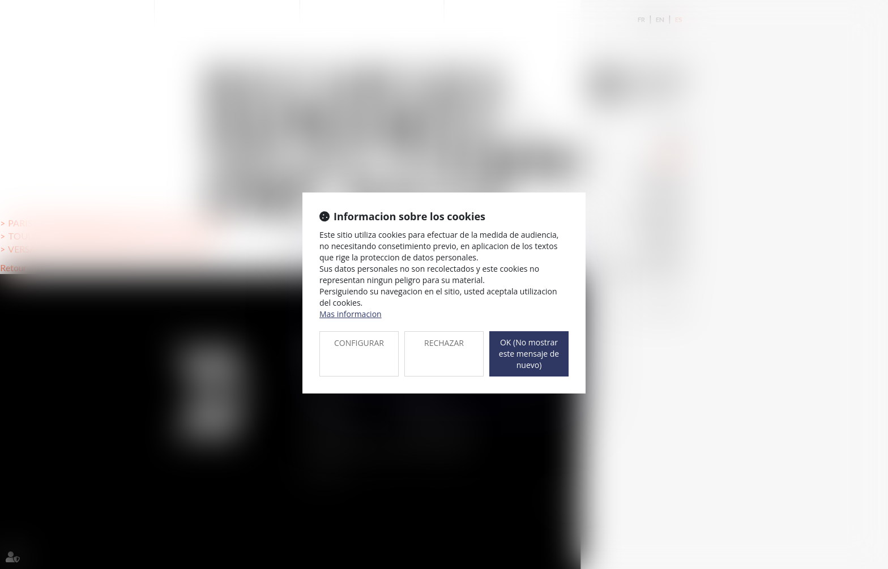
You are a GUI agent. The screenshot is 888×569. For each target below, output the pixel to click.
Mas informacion (350, 314)
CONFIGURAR (359, 342)
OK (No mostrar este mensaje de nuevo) (529, 353)
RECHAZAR (444, 342)
